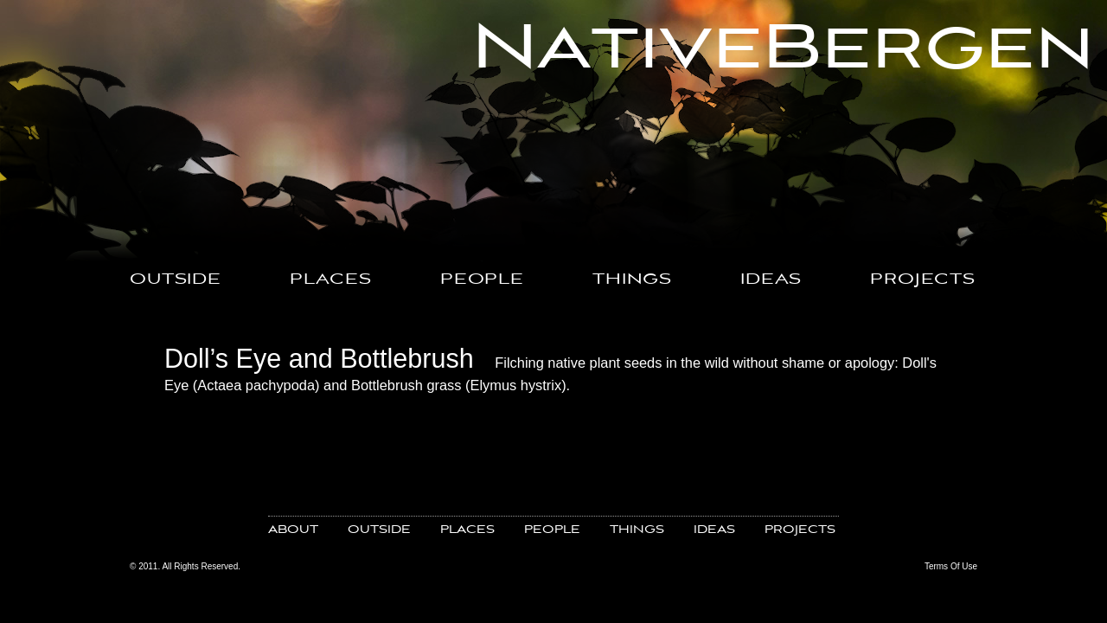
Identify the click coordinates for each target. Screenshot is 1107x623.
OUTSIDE (175, 280)
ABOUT (293, 529)
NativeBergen (783, 49)
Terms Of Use (951, 566)
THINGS (632, 280)
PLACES (331, 280)
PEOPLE (482, 280)
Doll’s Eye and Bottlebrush (319, 358)
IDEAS (771, 280)
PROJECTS (923, 280)
